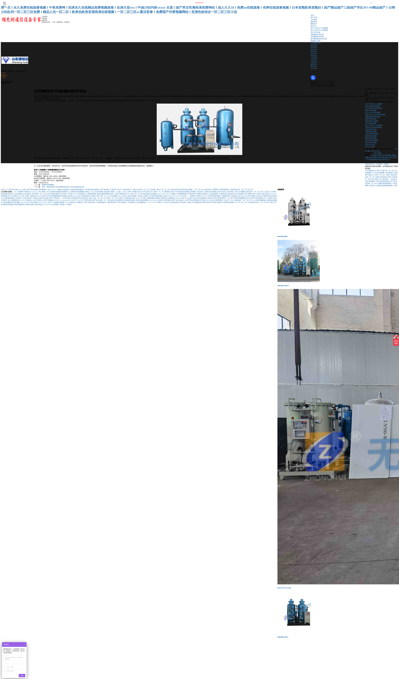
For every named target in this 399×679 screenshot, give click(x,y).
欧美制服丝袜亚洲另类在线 (202, 202)
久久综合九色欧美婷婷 (170, 202)
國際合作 (314, 24)
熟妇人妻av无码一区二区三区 (95, 198)
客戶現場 (314, 54)
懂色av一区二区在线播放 (94, 192)
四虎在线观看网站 (142, 200)
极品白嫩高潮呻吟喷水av (106, 194)
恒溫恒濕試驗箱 (383, 157)
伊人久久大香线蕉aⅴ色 (27, 200)
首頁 (312, 15)
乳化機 (379, 155)
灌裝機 (373, 155)
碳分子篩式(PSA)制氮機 (319, 28)
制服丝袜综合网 (78, 198)
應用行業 (314, 49)
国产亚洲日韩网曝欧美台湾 (241, 198)
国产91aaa (185, 198)
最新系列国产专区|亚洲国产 (117, 202)
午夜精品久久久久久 (30, 192)
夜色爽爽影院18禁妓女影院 (25, 204)
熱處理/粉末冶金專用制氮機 (375, 114)
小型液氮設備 (315, 43)
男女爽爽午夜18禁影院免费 (125, 200)
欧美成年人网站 (186, 202)
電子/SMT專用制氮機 (372, 112)
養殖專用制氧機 (370, 136)
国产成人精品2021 (179, 200)
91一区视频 (18, 192)
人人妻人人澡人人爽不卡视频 (126, 192)
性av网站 (42, 192)
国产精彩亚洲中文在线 (253, 194)
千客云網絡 (377, 153)
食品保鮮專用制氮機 (372, 106)
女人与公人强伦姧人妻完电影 (161, 200)
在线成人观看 (143, 196)
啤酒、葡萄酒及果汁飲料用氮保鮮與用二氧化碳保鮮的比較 (63, 187)
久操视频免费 (91, 194)
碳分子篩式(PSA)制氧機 (319, 30)
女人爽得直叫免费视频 (76, 192)
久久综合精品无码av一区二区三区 (257, 202)
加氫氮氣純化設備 (317, 34)
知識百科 (314, 62)
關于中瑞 (314, 17)
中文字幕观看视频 (7, 198)
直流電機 (370, 159)
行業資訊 (314, 60)
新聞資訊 (314, 56)
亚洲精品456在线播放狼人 (138, 202)
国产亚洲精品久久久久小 (53, 200)
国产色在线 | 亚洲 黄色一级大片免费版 (232, 192)
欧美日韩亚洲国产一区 (221, 198)
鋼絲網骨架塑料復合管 (382, 159)
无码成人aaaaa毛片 (74, 196)
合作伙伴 (314, 68)
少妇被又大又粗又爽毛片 (24, 198)
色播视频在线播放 (153, 198)
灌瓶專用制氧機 (370, 132)
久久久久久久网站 (155, 202)
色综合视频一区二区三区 (21, 202)
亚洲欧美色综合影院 (269, 196)
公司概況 (314, 19)
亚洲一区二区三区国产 (115, 198)
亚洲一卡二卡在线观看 (162, 192)
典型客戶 (314, 51)
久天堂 (22, 196)
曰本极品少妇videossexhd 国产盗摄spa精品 (245, 196)
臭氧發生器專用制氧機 (373, 127)
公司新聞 (314, 58)
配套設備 (314, 45)
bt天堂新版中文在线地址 (22, 194)
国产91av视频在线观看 (56, 202)
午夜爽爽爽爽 (181, 194)
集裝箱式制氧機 (370, 142)
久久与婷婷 (268, 198)
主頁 (53, 22)
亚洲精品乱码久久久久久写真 (135, 198)
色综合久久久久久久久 (171, 196)
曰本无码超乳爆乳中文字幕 (56, 194)
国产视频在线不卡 (122, 194)
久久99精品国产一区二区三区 (241, 200)
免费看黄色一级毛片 (222, 200)
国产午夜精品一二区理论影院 (61, 198)
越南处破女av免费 (88, 196)
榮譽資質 (314, 21)
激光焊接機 (373, 157)
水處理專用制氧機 (371, 134)
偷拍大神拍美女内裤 (41, 198)
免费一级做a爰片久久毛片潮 (35, 196)
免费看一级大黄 (197, 192)
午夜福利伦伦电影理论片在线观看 (231, 194)
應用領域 (314, 47)
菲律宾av (39, 200)
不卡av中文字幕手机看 (83, 200)
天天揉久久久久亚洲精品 (76, 194)
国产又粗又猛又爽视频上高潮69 (201, 198)
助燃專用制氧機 (370, 129)
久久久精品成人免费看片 (75, 202)
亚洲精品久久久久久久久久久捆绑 (163, 194)
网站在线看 (217, 202)
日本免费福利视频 (213, 196)
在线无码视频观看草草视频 (57, 196)
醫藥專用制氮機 (48, 185)
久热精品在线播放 (210, 192)
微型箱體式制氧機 (371, 140)
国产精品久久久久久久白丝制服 (47, 204)
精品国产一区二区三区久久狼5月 (258, 192)
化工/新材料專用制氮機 (373, 108)
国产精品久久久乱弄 (206, 200)
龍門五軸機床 (387, 155)
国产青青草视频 (192, 200)
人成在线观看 (213, 194)
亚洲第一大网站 (66, 204)
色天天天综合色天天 (145, 192)
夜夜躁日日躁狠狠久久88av (171, 198)
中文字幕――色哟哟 (187, 196)
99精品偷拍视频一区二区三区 (233, 202)
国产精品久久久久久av (39, 202)
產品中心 (314, 26)
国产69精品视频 (257, 198)
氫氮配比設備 (315, 41)
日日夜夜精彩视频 (155, 196)
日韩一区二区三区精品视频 (140, 194)
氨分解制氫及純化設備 (319, 39)
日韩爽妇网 (225, 196)
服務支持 (314, 64)
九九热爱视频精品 (260, 200)
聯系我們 (314, 66)
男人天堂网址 (13, 196)
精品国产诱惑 (109, 192)
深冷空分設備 (315, 32)
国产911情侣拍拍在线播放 (180, 192)
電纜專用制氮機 (370, 119)
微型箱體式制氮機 (371, 121)
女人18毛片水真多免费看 (127, 196)
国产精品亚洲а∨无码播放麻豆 (96, 202)
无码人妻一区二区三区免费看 (107, 196)
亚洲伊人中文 (201, 196)
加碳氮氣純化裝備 (317, 36)
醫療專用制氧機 (370, 138)
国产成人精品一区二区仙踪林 (103, 200)
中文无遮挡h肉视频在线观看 (57, 192)
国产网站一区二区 (39, 194)
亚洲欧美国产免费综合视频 (197, 194)
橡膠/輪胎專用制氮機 (372, 117)
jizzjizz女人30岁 (69, 200)
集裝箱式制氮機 (370, 123)
